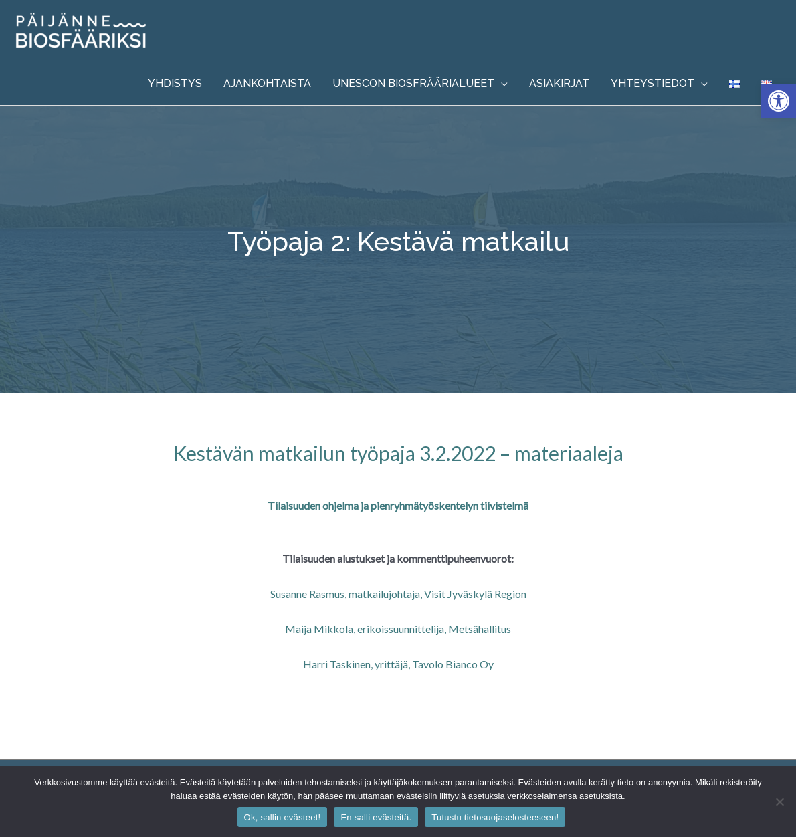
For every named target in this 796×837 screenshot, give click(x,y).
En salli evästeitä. (375, 817)
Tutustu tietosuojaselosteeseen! (495, 817)
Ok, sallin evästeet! (282, 817)
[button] (778, 101)
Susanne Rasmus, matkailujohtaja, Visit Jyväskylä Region (398, 593)
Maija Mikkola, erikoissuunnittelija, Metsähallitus (398, 628)
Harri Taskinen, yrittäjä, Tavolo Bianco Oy (398, 664)
